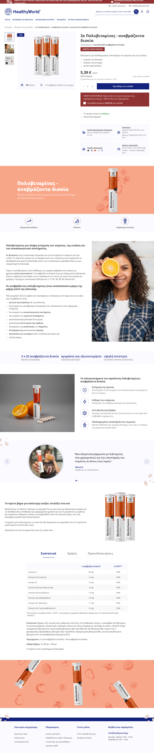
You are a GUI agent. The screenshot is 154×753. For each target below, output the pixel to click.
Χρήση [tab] (72, 553)
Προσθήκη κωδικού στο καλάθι (105, 103)
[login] (142, 11)
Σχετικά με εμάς (20, 734)
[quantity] (88, 86)
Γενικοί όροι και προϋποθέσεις (58, 742)
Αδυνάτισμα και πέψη (45, 19)
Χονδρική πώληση (84, 738)
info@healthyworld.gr (139, 6)
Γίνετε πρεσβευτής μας (86, 734)
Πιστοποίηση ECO (21, 742)
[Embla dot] (76, 480)
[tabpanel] (77, 603)
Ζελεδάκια (61, 19)
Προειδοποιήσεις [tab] (100, 553)
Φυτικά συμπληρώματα (78, 19)
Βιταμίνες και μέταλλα (23, 19)
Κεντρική (8, 27)
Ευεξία (7, 19)
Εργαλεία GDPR (52, 746)
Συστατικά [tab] (48, 553)
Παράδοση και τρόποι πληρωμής (59, 738)
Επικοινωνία (19, 738)
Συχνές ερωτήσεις (117, 6)
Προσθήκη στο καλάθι (123, 86)
